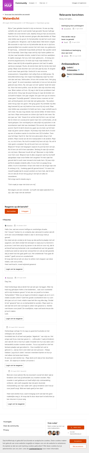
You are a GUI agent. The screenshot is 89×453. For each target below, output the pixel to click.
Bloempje (10, 278)
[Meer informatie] (79, 70)
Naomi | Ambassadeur (75, 74)
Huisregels (7, 422)
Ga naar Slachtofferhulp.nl (75, 433)
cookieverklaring (35, 449)
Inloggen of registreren (79, 3)
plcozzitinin (67, 28)
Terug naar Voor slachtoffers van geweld (17, 14)
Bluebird (9, 225)
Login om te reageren (14, 269)
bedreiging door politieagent (72, 26)
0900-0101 (77, 427)
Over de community (11, 426)
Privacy (6, 430)
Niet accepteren (78, 446)
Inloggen (24, 211)
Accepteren (78, 441)
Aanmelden (11, 211)
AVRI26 (66, 56)
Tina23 (66, 42)
